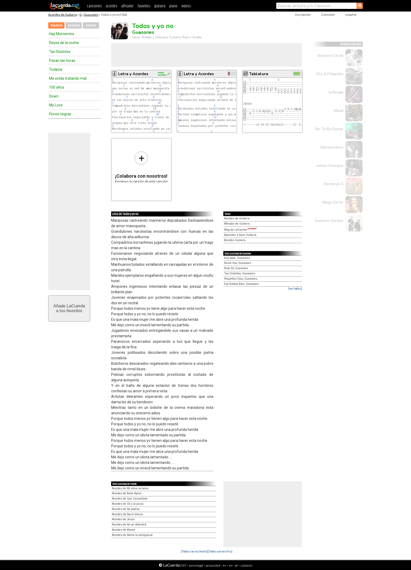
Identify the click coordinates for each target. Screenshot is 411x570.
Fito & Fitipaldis (329, 74)
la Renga (335, 92)
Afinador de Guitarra (237, 223)
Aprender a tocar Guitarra (240, 235)
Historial (91, 25)
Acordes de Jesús (123, 519)
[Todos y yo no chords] (194, 551)
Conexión (328, 15)
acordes (111, 6)
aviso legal (196, 565)
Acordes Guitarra (235, 240)
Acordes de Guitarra (62, 15)
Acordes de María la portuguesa (132, 535)
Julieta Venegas (329, 166)
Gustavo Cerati (330, 55)
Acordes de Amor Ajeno (126, 493)
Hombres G (333, 184)
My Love (56, 105)
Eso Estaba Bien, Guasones (241, 284)
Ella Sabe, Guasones (237, 258)
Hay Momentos (61, 34)
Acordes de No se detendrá (129, 524)
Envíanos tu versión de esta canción (141, 167)
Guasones (91, 15)
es (224, 565)
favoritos (143, 6)
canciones (94, 6)
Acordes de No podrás (126, 509)
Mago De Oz (332, 202)
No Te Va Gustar (329, 129)
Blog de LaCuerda (240, 229)
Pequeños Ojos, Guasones (240, 278)
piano (173, 6)
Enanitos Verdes (329, 221)
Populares (56, 25)
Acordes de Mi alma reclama (130, 488)
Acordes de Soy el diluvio (127, 514)
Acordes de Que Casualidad (129, 498)
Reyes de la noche (64, 43)
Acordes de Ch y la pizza (127, 504)
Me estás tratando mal (67, 78)
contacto (246, 565)
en (230, 565)
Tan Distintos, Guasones (239, 273)
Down (53, 96)
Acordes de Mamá (123, 529)
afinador (127, 6)
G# (159, 103)
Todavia (55, 69)
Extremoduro (331, 147)
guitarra (159, 6)
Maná (338, 110)
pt (236, 565)
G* (218, 91)
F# (154, 108)
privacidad (213, 565)
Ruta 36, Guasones (236, 268)
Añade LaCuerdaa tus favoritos (69, 308)
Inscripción (303, 15)
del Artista (74, 25)
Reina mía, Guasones (237, 263)
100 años (56, 87)
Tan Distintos (60, 52)
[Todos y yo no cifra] (220, 551)
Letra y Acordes (133, 74)
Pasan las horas (62, 60)
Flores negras (60, 114)
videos (186, 6)
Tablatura (258, 74)
